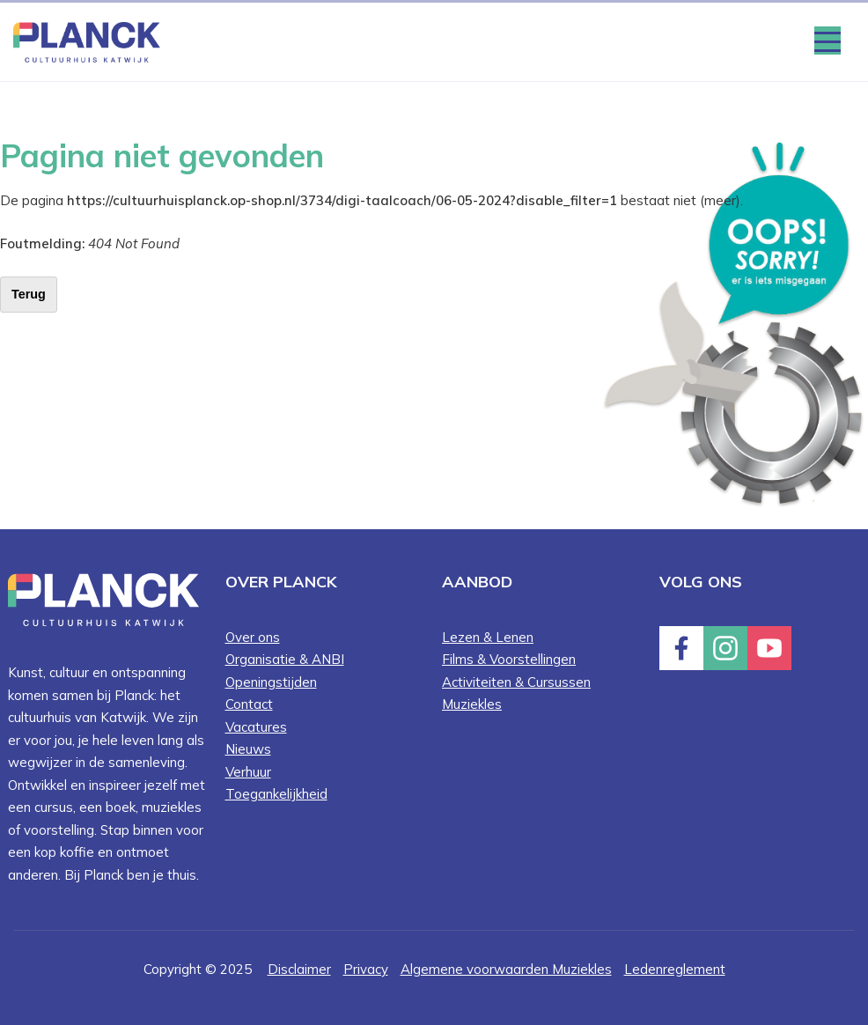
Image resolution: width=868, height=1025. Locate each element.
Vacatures (256, 727)
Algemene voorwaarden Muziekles (506, 969)
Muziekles (472, 704)
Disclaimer (299, 969)
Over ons (252, 637)
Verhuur (248, 771)
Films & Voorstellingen (509, 659)
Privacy (365, 969)
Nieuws (248, 749)
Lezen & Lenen (487, 637)
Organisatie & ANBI (284, 659)
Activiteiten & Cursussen (516, 682)
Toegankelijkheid (276, 793)
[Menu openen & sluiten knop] (827, 40)
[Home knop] (86, 41)
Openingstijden (271, 682)
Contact (249, 704)
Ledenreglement (674, 969)
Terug (28, 294)
